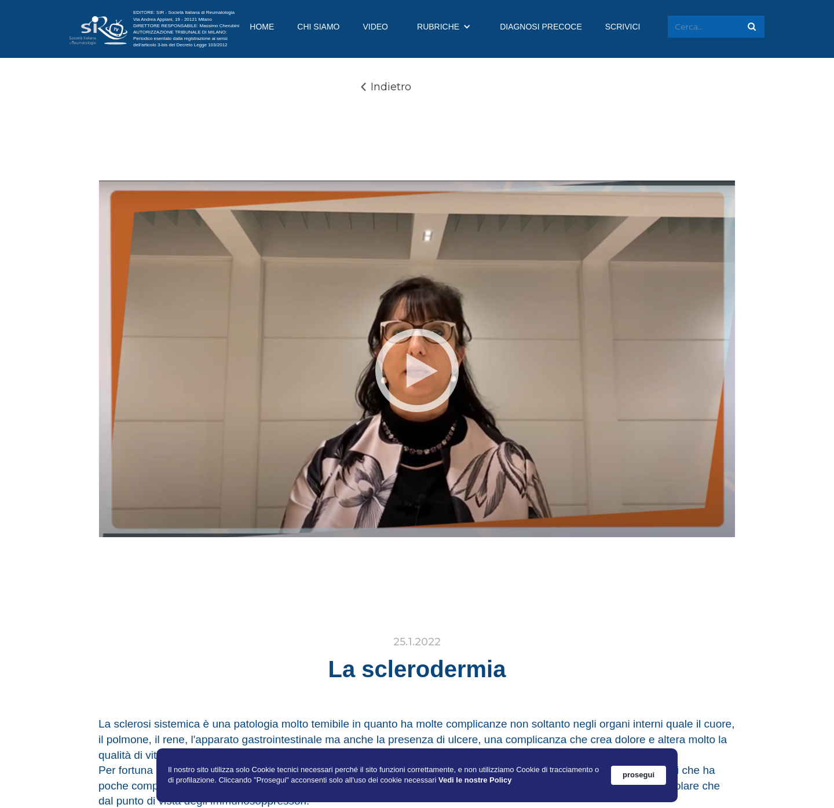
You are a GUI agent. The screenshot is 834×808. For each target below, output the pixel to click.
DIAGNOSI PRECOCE (541, 26)
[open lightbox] (417, 370)
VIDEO (375, 26)
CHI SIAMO (318, 26)
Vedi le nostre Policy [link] (474, 780)
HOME (262, 26)
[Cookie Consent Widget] (417, 775)
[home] (98, 29)
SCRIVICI (623, 26)
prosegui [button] (638, 774)
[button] (443, 26)
